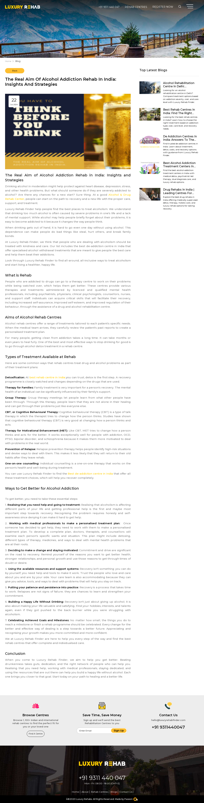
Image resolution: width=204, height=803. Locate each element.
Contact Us (125, 791)
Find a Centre (36, 733)
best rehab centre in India (47, 377)
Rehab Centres (136, 7)
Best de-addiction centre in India (90, 473)
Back (14, 70)
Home (8, 61)
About (85, 791)
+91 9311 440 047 (109, 7)
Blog (17, 61)
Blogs (114, 791)
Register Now (162, 6)
